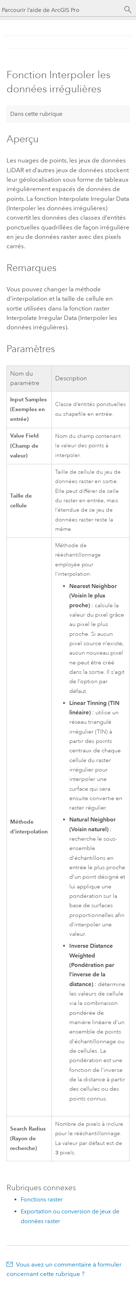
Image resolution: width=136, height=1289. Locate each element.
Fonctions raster (42, 1200)
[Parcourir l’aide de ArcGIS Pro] (60, 10)
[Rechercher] (128, 9)
